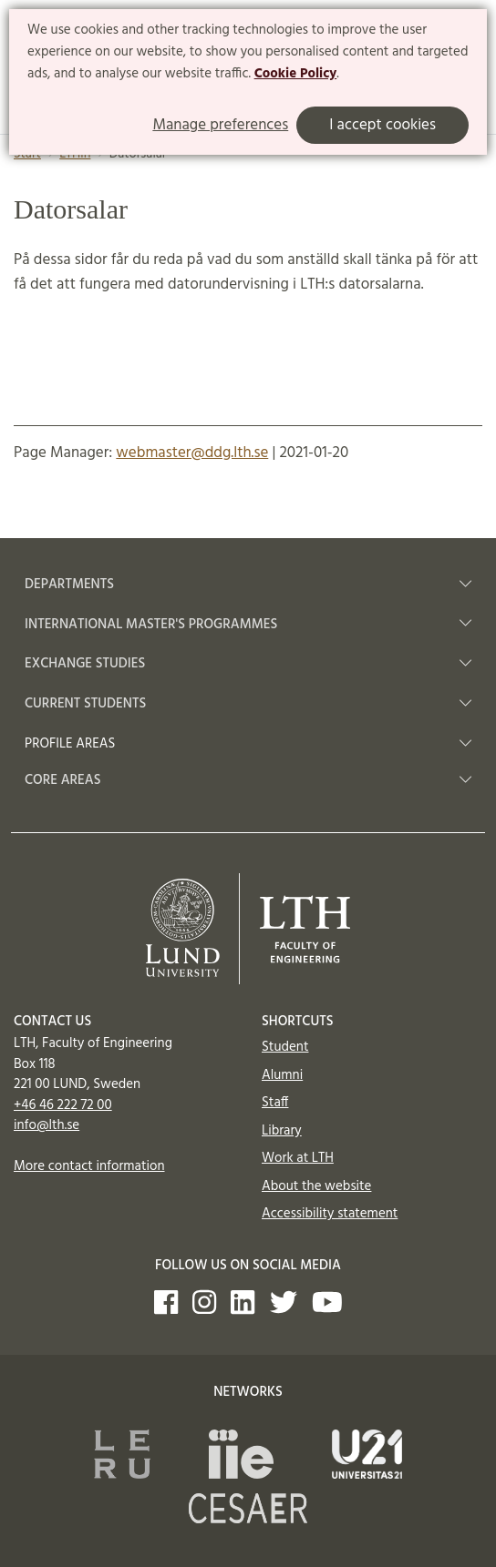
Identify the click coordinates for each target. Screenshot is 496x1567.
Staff (275, 1103)
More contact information (89, 1166)
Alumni (282, 1075)
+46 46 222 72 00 (63, 1105)
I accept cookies (382, 125)
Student (285, 1047)
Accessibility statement (330, 1214)
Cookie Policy (295, 74)
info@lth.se (46, 1125)
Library (282, 1131)
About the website (316, 1186)
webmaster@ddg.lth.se (192, 453)
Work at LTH (298, 1158)
